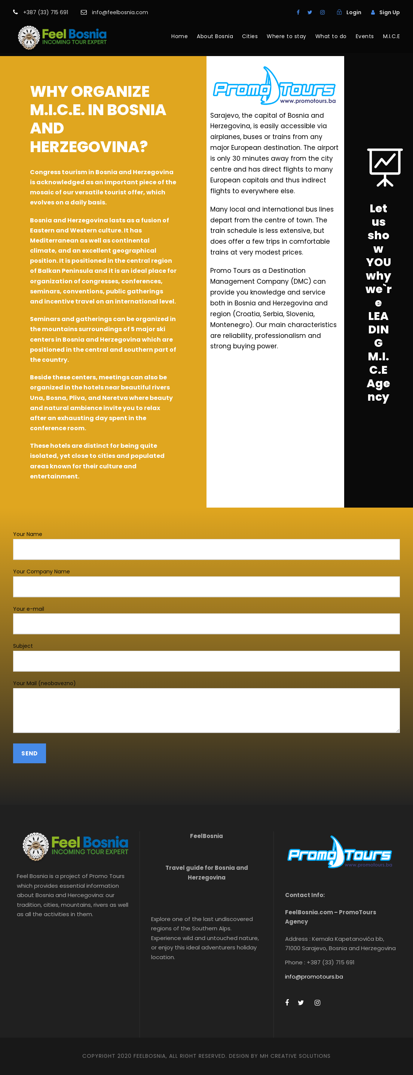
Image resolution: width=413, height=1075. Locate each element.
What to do (331, 36)
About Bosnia (215, 36)
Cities (250, 36)
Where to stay (286, 36)
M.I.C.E (391, 36)
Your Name (206, 545)
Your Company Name (206, 582)
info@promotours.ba (314, 976)
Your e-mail (206, 620)
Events (365, 36)
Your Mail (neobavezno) (206, 708)
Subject (206, 657)
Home (179, 36)
